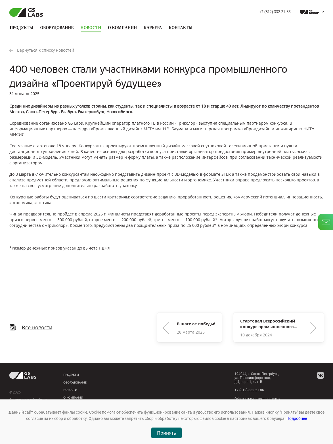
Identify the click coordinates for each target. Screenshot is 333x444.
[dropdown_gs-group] (310, 12)
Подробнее (296, 418)
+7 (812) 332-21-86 (275, 12)
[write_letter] (325, 222)
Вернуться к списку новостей (41, 50)
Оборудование (57, 28)
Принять (166, 433)
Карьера (153, 28)
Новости (91, 28)
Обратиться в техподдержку (257, 399)
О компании (122, 28)
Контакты (180, 28)
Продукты (21, 28)
